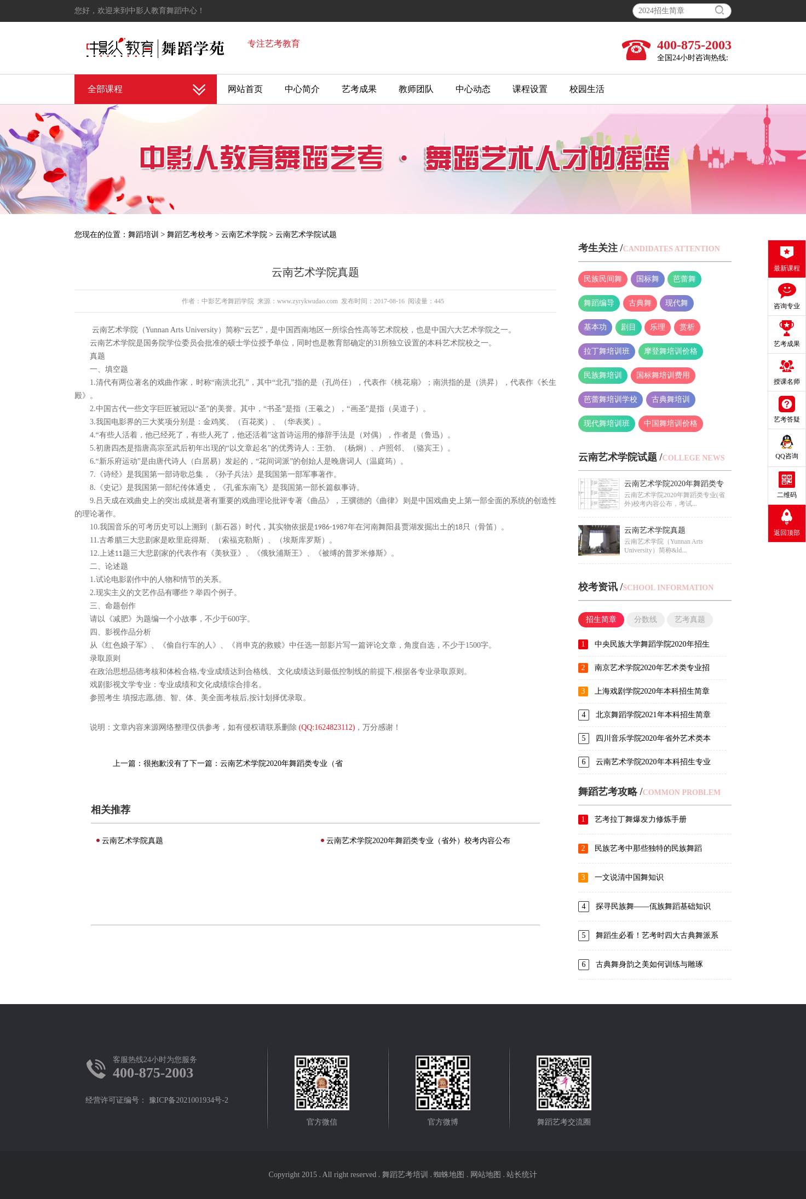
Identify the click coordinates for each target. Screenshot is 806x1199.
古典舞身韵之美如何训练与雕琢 (649, 964)
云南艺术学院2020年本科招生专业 (653, 762)
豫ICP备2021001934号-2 (188, 1100)
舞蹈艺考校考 (190, 234)
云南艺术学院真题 (132, 841)
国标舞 (647, 279)
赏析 (687, 327)
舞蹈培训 (143, 234)
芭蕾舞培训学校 (610, 399)
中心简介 (302, 89)
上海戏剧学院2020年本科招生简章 (652, 691)
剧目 (628, 327)
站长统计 (521, 1175)
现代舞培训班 (607, 423)
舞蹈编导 (599, 303)
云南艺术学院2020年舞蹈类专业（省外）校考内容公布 (418, 841)
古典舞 (640, 303)
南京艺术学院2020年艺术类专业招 (652, 668)
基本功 (595, 327)
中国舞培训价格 (671, 423)
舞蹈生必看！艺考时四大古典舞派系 (657, 935)
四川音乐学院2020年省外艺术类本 (653, 738)
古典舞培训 (671, 399)
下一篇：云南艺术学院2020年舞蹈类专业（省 (266, 763)
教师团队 (416, 89)
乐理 (657, 327)
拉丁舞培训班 (607, 351)
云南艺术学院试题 (306, 234)
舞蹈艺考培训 (405, 1175)
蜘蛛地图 (449, 1175)
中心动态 (473, 89)
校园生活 (586, 89)
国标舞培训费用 (663, 375)
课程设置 (530, 89)
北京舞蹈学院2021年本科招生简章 (653, 715)
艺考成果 (359, 89)
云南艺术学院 (244, 234)
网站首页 (245, 89)
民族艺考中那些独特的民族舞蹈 (648, 848)
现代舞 (676, 303)
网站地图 (485, 1175)
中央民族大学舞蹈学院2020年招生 (652, 644)
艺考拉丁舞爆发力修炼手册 (641, 819)
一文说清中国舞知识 (629, 877)
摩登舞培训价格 (671, 351)
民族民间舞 (603, 279)
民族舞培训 (603, 375)
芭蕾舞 (684, 279)
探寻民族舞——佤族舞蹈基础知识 (653, 906)
